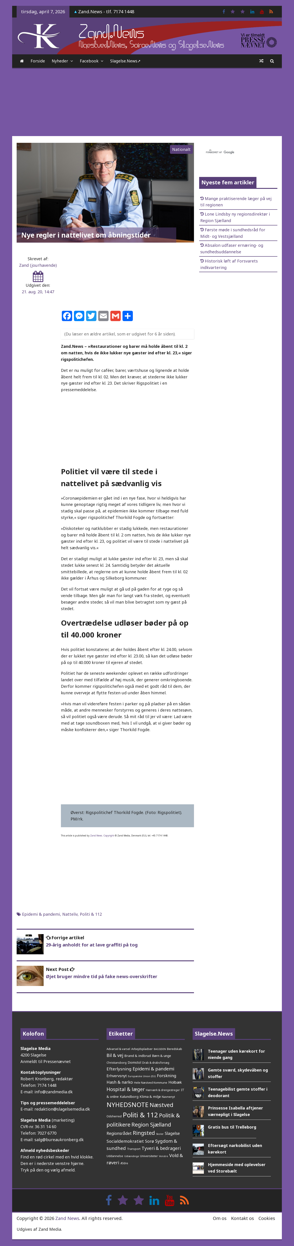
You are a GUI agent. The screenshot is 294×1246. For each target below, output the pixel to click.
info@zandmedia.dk (53, 1091)
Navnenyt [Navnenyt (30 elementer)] (168, 1097)
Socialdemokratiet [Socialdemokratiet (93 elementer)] (125, 1141)
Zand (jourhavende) (38, 265)
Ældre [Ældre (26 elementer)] (124, 1163)
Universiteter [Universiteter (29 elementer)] (149, 1156)
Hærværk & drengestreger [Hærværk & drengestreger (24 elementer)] (163, 1090)
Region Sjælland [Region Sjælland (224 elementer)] (151, 1124)
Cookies (266, 1218)
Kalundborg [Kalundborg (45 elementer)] (129, 1096)
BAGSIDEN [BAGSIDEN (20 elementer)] (160, 1049)
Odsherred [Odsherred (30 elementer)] (114, 1116)
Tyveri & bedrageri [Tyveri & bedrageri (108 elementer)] (161, 1148)
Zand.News (96, 835)
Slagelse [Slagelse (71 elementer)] (172, 1133)
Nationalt (181, 149)
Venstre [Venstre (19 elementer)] (163, 1156)
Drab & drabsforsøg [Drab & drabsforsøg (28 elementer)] (155, 1063)
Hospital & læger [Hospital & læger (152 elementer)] (126, 1089)
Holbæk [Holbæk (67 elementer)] (175, 1082)
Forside (38, 61)
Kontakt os (242, 1218)
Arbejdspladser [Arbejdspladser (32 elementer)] (142, 1049)
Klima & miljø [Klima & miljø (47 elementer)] (150, 1096)
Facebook (89, 61)
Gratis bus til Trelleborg (232, 1127)
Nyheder (60, 61)
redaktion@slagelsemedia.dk (62, 1109)
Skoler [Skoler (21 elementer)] (160, 1134)
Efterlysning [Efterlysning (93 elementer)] (119, 1069)
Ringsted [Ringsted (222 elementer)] (144, 1132)
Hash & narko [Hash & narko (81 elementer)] (120, 1082)
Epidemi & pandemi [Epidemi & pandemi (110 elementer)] (153, 1069)
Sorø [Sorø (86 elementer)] (149, 1141)
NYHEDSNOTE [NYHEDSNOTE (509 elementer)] (128, 1104)
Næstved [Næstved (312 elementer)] (161, 1105)
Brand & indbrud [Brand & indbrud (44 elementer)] (137, 1055)
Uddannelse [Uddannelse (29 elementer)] (115, 1156)
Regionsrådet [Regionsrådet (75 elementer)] (119, 1133)
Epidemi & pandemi (41, 914)
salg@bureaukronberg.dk (59, 1139)
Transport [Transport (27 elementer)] (133, 1149)
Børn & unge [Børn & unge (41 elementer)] (161, 1055)
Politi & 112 (91, 914)
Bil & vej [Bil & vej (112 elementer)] (115, 1055)
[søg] (233, 152)
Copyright (108, 835)
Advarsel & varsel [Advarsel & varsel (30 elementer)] (118, 1049)
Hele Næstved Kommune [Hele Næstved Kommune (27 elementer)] (150, 1083)
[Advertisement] (147, 102)
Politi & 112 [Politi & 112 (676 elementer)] (140, 1114)
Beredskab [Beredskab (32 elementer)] (174, 1049)
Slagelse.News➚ (125, 61)
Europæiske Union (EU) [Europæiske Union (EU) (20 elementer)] (142, 1076)
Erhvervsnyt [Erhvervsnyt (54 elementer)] (117, 1075)
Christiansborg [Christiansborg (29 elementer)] (117, 1063)
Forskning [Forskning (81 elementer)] (166, 1075)
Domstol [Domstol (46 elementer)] (134, 1062)
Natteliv (70, 914)
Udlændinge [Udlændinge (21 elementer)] (131, 1156)
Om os (220, 1218)
